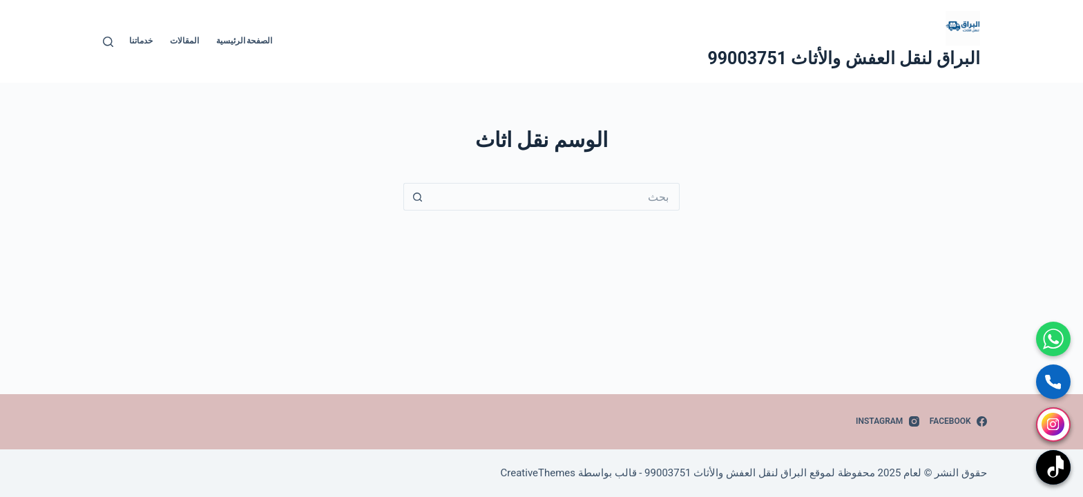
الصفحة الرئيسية (244, 41)
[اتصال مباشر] (1053, 381)
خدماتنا (141, 41)
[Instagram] (887, 422)
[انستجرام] (1053, 424)
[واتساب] (1053, 339)
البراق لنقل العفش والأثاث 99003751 (843, 58)
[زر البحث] (417, 197)
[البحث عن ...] (555, 197)
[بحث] (108, 42)
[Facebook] (958, 422)
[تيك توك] (1053, 467)
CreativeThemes (538, 473)
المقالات (184, 41)
